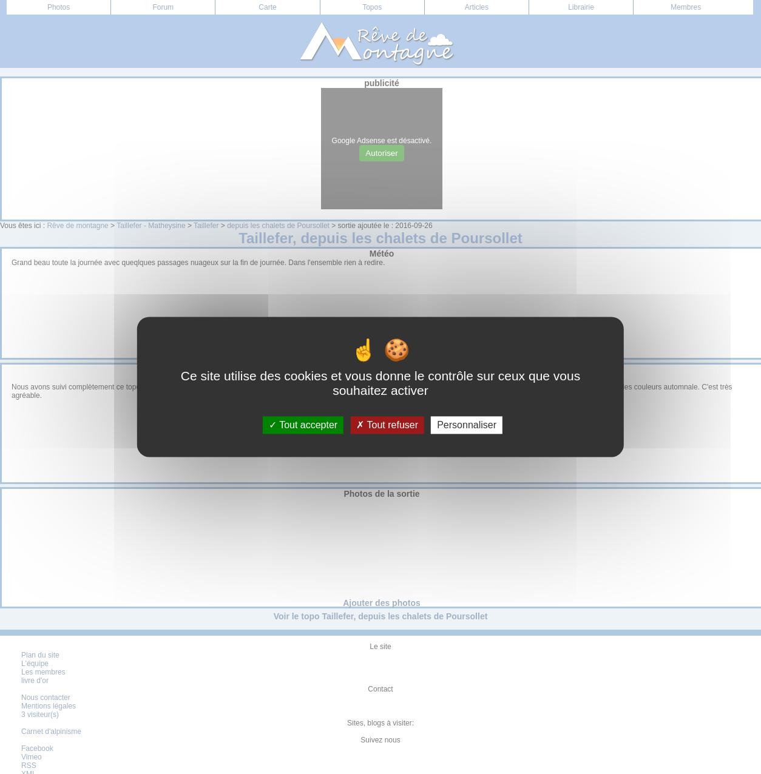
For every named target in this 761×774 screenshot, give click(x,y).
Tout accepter (303, 425)
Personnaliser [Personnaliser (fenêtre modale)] (466, 425)
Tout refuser (387, 425)
